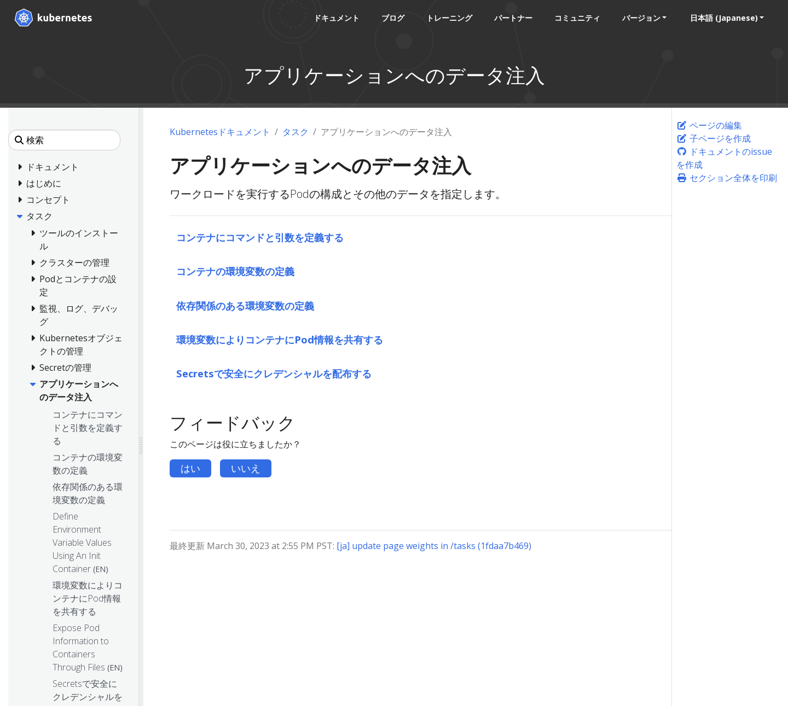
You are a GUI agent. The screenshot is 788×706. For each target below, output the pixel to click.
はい (190, 468)
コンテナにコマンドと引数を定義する (260, 237)
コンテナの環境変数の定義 (235, 271)
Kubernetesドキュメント (220, 132)
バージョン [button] (638, 18)
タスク (295, 132)
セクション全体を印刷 (726, 178)
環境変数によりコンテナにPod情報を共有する (279, 339)
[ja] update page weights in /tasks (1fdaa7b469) (434, 546)
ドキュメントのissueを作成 (724, 158)
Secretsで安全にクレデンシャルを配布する (274, 373)
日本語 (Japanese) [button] (721, 18)
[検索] (64, 140)
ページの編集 (709, 125)
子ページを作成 (713, 138)
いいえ (245, 468)
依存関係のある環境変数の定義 (245, 305)
